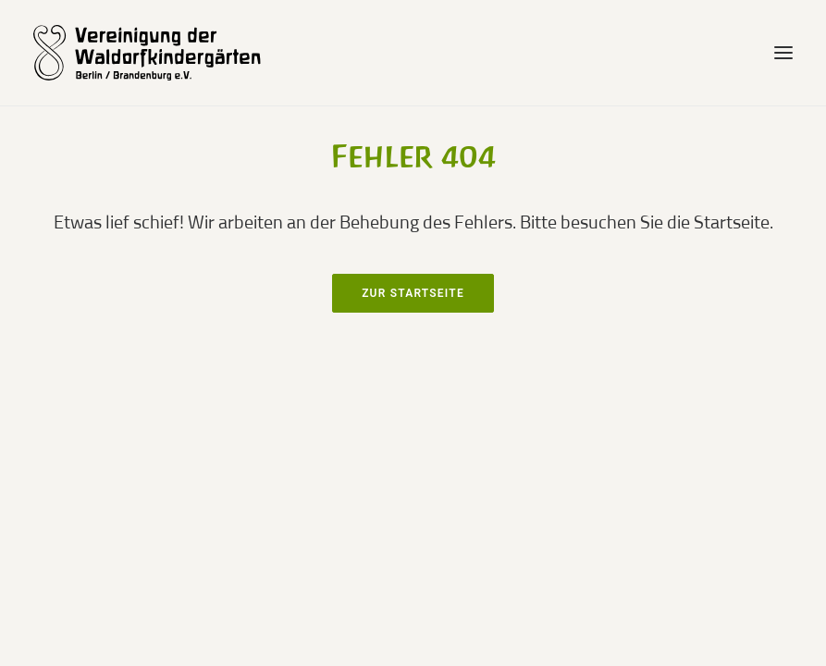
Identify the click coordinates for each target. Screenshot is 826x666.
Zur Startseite (413, 293)
